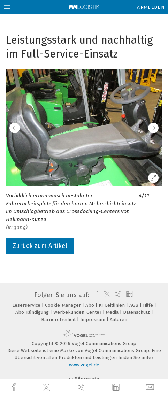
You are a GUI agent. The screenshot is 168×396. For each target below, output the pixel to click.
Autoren (118, 319)
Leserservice (27, 305)
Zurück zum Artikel (40, 246)
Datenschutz (137, 312)
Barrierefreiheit (59, 319)
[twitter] (47, 388)
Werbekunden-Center (78, 312)
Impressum (93, 319)
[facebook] (15, 387)
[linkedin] (117, 387)
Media (113, 312)
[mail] (151, 387)
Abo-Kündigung (32, 312)
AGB (134, 305)
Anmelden (151, 7)
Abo (90, 305)
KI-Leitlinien (112, 305)
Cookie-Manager (63, 305)
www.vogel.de (84, 365)
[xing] (82, 387)
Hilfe (148, 305)
